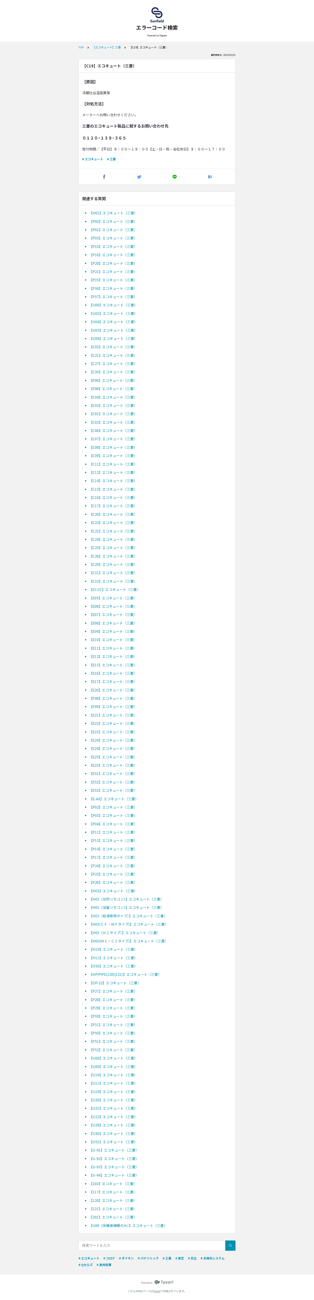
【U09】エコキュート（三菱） (113, 338)
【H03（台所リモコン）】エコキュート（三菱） (126, 899)
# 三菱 (111, 159)
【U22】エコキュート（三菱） (113, 1116)
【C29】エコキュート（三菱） (113, 564)
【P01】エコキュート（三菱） (113, 229)
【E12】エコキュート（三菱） (113, 656)
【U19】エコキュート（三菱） (113, 1091)
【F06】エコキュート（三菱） (113, 380)
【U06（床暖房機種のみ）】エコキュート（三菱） (128, 1225)
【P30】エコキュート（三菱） (113, 1016)
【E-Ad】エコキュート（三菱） (113, 798)
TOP (81, 47)
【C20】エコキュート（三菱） (113, 514)
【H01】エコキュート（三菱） (113, 212)
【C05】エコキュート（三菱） (113, 405)
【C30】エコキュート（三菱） (113, 371)
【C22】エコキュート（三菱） (113, 522)
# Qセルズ (85, 1264)
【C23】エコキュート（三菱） (113, 531)
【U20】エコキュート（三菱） (113, 1099)
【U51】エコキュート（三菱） (113, 1141)
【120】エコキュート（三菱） (113, 1200)
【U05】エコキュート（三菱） (113, 330)
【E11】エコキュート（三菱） (113, 648)
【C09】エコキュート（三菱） (113, 455)
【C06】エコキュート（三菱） (113, 430)
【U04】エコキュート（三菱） (113, 321)
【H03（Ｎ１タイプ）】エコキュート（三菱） (124, 932)
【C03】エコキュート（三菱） (113, 346)
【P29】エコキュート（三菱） (113, 1007)
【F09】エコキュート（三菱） (113, 706)
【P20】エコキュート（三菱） (113, 263)
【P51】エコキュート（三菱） (113, 1041)
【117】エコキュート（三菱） (113, 1191)
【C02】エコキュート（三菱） (113, 422)
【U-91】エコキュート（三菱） (114, 1150)
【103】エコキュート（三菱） (113, 1183)
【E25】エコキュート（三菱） (113, 756)
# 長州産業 (104, 1264)
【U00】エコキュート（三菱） (113, 304)
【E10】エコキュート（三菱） (113, 639)
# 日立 (192, 1258)
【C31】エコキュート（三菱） (113, 572)
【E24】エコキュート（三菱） (113, 740)
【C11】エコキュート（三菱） (113, 464)
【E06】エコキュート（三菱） (113, 606)
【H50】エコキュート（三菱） (113, 966)
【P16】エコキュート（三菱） (113, 254)
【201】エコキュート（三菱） (113, 1217)
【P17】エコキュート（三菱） (113, 857)
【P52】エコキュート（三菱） (113, 1049)
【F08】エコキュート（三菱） (113, 388)
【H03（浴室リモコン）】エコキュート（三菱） (126, 907)
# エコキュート (92, 159)
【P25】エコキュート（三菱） (113, 874)
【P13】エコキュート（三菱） (113, 840)
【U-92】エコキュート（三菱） (114, 1158)
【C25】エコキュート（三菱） (113, 547)
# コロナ (109, 1258)
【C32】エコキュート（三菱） (113, 581)
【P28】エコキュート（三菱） (113, 999)
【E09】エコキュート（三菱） (113, 631)
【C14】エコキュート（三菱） (113, 480)
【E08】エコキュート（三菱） (113, 623)
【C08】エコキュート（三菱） (113, 447)
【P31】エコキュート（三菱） (113, 1024)
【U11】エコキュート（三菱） (113, 1083)
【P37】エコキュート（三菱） (113, 296)
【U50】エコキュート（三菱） (113, 1133)
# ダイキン (126, 1258)
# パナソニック (148, 1258)
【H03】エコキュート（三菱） (113, 890)
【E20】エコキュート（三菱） (113, 690)
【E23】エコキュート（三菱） (113, 731)
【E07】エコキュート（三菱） (113, 614)
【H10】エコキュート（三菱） (113, 949)
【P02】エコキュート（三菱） (113, 807)
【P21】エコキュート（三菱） (113, 271)
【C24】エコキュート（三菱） (113, 539)
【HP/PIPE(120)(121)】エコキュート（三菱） (125, 974)
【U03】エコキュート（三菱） (113, 313)
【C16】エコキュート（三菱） (113, 497)
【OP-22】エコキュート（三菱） (115, 982)
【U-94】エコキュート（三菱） (114, 1175)
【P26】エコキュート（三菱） (113, 882)
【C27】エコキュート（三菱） (113, 363)
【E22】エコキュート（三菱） (113, 723)
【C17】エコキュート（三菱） (113, 505)
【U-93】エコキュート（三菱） (114, 1166)
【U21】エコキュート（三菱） (113, 1108)
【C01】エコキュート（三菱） (113, 413)
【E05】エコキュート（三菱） (113, 598)
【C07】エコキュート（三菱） (113, 438)
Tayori (156, 1291)
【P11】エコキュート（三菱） (113, 832)
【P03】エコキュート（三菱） (113, 815)
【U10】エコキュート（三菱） (113, 1074)
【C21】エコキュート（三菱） (113, 355)
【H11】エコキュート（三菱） (113, 957)
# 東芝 (179, 1258)
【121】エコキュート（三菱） (113, 1208)
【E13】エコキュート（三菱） (113, 664)
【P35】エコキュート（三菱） (113, 279)
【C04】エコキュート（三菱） (113, 397)
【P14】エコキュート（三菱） (113, 848)
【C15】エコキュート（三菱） (113, 489)
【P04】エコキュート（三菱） (113, 823)
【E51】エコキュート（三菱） (113, 773)
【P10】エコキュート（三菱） (113, 246)
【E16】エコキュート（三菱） (113, 673)
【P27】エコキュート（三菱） (113, 991)
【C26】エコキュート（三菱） (113, 556)
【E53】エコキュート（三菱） (113, 790)
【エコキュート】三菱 (106, 47)
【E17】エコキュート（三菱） (113, 681)
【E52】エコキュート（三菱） (113, 782)
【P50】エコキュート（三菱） (113, 1033)
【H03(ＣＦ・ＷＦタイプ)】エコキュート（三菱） (128, 924)
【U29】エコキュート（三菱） (113, 1125)
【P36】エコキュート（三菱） (113, 288)
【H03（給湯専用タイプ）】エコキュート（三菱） (128, 915)
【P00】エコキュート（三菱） (113, 221)
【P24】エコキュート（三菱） (113, 865)
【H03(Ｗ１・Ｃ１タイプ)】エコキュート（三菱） (128, 940)
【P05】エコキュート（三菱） (113, 238)
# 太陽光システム (213, 1258)
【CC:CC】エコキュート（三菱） (114, 589)
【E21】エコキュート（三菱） (113, 715)
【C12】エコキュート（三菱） (113, 472)
